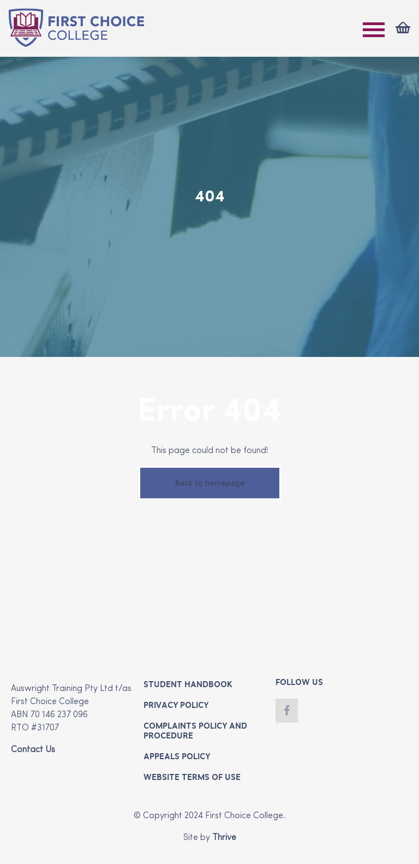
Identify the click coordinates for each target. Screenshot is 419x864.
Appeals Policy (176, 756)
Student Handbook (187, 684)
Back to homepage (209, 483)
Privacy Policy (175, 705)
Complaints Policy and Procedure (195, 731)
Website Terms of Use (192, 777)
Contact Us (33, 750)
